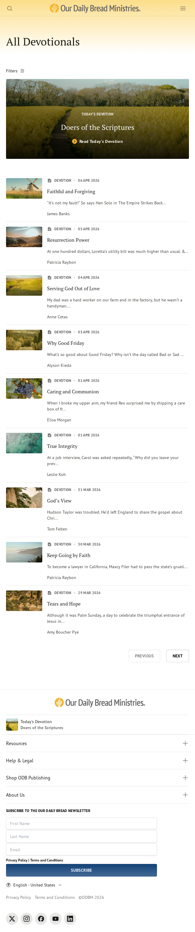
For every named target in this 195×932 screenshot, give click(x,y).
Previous (144, 656)
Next (178, 656)
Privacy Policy (18, 897)
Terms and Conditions (46, 860)
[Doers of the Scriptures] (97, 119)
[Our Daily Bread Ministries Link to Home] (95, 8)
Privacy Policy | (17, 860)
